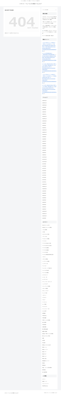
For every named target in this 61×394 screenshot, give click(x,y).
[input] (49, 10)
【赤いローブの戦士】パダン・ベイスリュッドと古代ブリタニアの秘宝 (49, 22)
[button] (56, 9)
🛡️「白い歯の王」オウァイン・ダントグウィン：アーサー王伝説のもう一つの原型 (49, 32)
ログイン (43, 379)
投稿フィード (44, 381)
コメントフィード (45, 383)
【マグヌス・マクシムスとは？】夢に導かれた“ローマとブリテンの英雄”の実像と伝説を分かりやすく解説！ (49, 18)
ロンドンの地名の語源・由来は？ (48, 35)
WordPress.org (45, 385)
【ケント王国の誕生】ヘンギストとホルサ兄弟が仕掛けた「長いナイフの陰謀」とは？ (49, 27)
